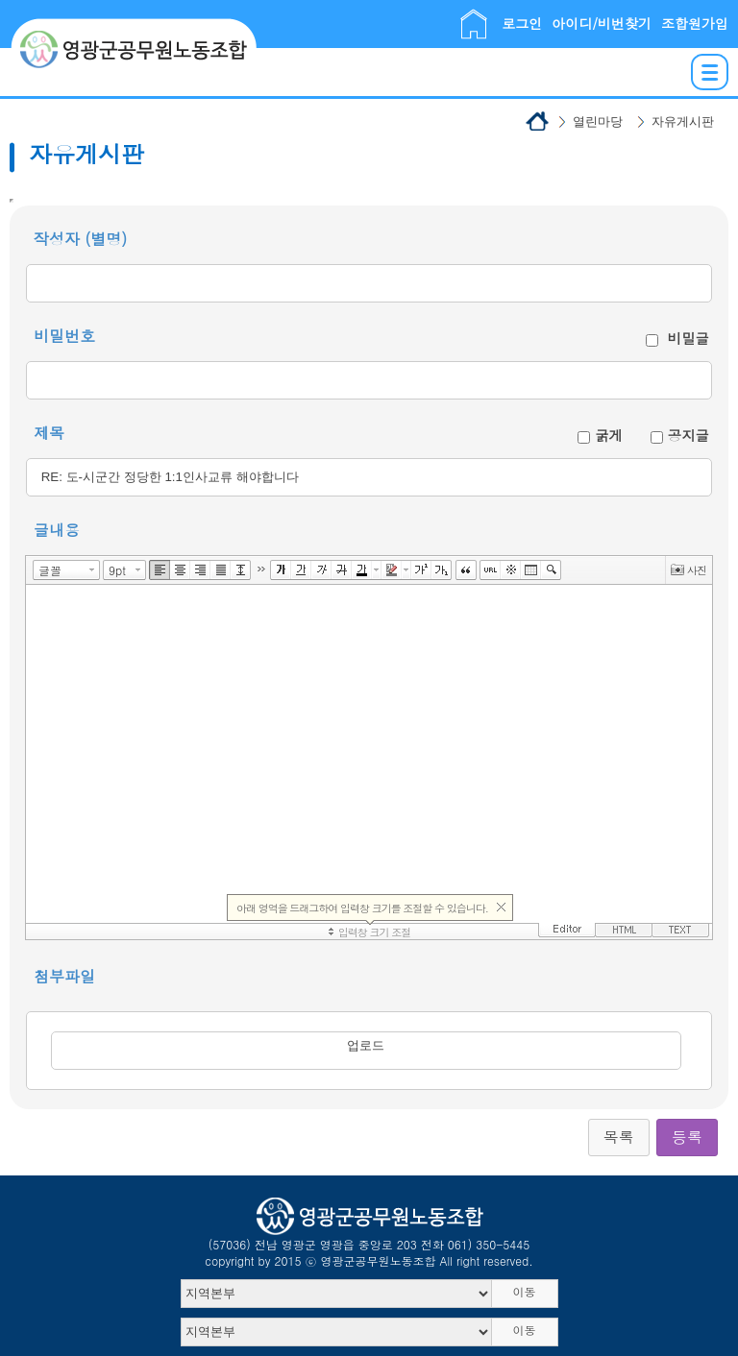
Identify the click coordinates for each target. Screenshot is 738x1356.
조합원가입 (694, 23)
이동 (524, 1291)
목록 (618, 1137)
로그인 (522, 23)
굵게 (609, 435)
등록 (687, 1137)
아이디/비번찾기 (602, 23)
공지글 (688, 435)
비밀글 (688, 338)
